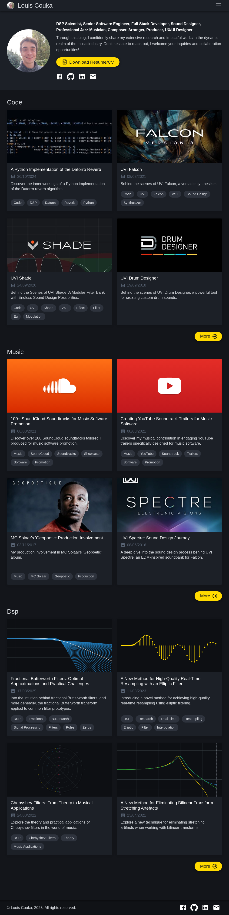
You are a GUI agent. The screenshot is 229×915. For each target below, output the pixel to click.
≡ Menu (218, 5)
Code (14, 102)
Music (15, 351)
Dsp (12, 611)
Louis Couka (35, 5)
